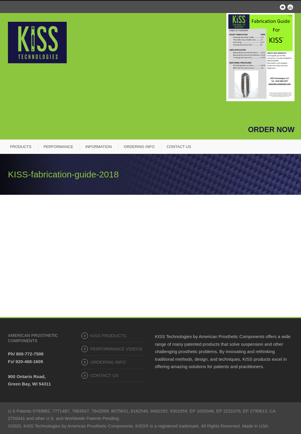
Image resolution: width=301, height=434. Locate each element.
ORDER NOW (271, 129)
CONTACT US (179, 146)
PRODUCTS (20, 146)
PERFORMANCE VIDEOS (116, 348)
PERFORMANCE (58, 146)
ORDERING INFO (139, 146)
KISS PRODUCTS (108, 335)
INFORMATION (98, 146)
